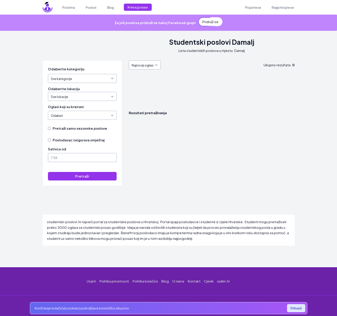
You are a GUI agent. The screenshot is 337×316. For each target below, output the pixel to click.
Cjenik (209, 281)
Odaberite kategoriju (66, 69)
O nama (178, 281)
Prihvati (296, 308)
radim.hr (223, 281)
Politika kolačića (145, 281)
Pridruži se (210, 21)
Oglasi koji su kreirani (66, 107)
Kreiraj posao (138, 7)
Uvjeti (91, 281)
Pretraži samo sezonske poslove (80, 128)
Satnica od (57, 149)
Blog (165, 281)
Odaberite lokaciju (64, 89)
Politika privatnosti (114, 281)
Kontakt (194, 281)
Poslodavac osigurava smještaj (79, 140)
